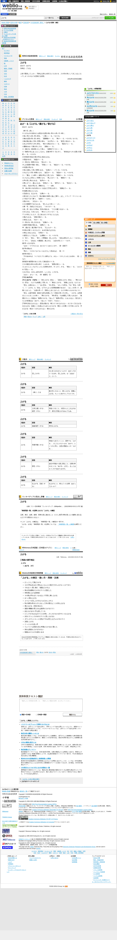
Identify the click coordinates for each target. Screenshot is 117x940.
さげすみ (27, 272)
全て (3, 48)
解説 (53, 510)
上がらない (62, 303)
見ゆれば (54, 251)
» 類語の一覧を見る (77, 314)
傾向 (38, 632)
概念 (89, 249)
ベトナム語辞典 (97, 875)
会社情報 (74, 860)
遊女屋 (33, 149)
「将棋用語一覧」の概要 (66, 524)
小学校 (57, 411)
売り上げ (51, 619)
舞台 (53, 282)
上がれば (89, 145)
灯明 (40, 233)
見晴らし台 (48, 290)
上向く (40, 316)
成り (78, 515)
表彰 (35, 217)
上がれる (89, 150)
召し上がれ (61, 373)
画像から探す (33, 860)
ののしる (34, 272)
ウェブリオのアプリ (35, 858)
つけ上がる (67, 614)
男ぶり (50, 178)
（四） (30, 131)
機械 (30, 608)
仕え (34, 235)
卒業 (33, 445)
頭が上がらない (33, 303)
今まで (26, 172)
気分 (68, 183)
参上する (48, 240)
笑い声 (36, 624)
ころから (42, 151)
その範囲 (27, 204)
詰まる (51, 652)
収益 (25, 159)
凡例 (60, 119)
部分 (40, 133)
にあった (34, 151)
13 (23, 261)
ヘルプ (114, 1)
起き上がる (28, 611)
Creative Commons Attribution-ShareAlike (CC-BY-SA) (47, 809)
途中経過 (33, 293)
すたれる (27, 212)
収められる (46, 157)
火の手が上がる (92, 106)
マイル (40, 614)
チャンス (32, 616)
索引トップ (42, 56)
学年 (50, 426)
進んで (32, 141)
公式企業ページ (76, 858)
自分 (26, 616)
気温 (58, 172)
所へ (35, 138)
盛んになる (36, 183)
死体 (35, 627)
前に (44, 515)
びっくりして (29, 582)
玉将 (21, 515)
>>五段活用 (78, 654)
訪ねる (33, 240)
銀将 (35, 515)
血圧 (46, 172)
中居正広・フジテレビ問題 (96, 232)
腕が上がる (90, 102)
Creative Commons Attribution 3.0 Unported (41, 822)
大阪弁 (24, 359)
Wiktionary (75, 550)
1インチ (27, 614)
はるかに (91, 255)
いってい (40, 267)
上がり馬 (89, 128)
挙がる (27, 162)
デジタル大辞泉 (28, 119)
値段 (40, 175)
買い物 (34, 587)
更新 (79, 79)
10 (23, 243)
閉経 (65, 446)
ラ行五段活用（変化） (37, 22)
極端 (89, 252)
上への (50, 288)
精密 (89, 226)
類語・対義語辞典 (14, 1)
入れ (45, 601)
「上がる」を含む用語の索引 (30, 779)
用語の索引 (50, 56)
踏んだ (42, 306)
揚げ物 (34, 227)
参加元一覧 (112, 14)
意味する (38, 76)
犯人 (43, 162)
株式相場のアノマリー (28, 749)
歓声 (41, 180)
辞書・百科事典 (9, 97)
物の (25, 138)
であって (52, 298)
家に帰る (62, 463)
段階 (28, 165)
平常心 (50, 188)
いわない (71, 298)
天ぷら (47, 227)
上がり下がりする (93, 93)
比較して (30, 170)
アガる (28, 68)
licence (38, 848)
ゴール (63, 443)
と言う (66, 466)
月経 (31, 206)
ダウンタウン (29, 619)
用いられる (72, 295)
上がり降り (90, 125)
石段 (59, 280)
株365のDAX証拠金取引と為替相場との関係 (36, 758)
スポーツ (7, 84)
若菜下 (65, 246)
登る (51, 280)
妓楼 (49, 149)
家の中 (35, 146)
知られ (43, 214)
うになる (55, 214)
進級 (33, 426)
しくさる (48, 272)
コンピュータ (8, 55)
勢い (25, 183)
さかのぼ (30, 243)
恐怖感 (37, 593)
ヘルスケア (7, 79)
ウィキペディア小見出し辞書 (33, 497)
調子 (56, 183)
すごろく (30, 196)
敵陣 (74, 515)
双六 (25, 196)
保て (48, 73)
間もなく (41, 585)
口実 (89, 242)
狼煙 (39, 298)
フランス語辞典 (97, 869)
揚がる (27, 149)
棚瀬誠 (90, 229)
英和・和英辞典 (25, 1)
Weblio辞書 (22, 806)
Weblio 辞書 (106, 1)
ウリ (53, 209)
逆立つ (29, 254)
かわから (58, 371)
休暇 (29, 603)
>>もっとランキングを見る (106, 259)
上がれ (88, 143)
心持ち (43, 73)
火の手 (50, 141)
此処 (32, 306)
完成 (41, 483)
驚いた (55, 627)
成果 (41, 225)
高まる (29, 316)
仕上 (32, 193)
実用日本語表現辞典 (30, 56)
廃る (37, 652)
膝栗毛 (45, 274)
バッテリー (48, 212)
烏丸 (67, 151)
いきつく (27, 267)
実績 (29, 225)
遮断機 (45, 138)
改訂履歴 (79, 811)
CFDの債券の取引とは (28, 742)
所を (44, 293)
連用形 (31, 261)
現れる (35, 225)
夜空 (62, 141)
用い (44, 282)
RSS (66, 886)
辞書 (4, 1)
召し (50, 238)
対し (67, 293)
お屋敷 (42, 235)
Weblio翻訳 (96, 864)
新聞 (53, 264)
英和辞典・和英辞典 (99, 862)
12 (23, 254)
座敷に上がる (68, 282)
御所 (26, 151)
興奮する (42, 186)
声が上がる (90, 97)
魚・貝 (26, 209)
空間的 (54, 288)
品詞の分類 (13, 22)
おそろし (46, 251)
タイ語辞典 (96, 873)
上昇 (44, 316)
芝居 (35, 606)
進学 (36, 426)
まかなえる (36, 204)
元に (40, 157)
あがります (60, 469)
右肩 (47, 170)
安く (52, 204)
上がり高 (89, 130)
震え (26, 269)
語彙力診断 (8, 171)
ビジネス (7, 50)
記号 (3, 156)
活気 (41, 619)
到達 (80, 293)
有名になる (27, 220)
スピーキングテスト (11, 173)
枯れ (46, 209)
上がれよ (89, 147)
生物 (5, 86)
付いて (41, 261)
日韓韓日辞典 (46, 1)
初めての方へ (104, 14)
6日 (77, 79)
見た (39, 627)
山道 (35, 290)
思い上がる (49, 616)
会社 (50, 463)
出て (56, 441)
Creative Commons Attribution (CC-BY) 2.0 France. (43, 819)
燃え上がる (33, 598)
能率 (42, 608)
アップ (34, 316)
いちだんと (27, 178)
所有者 (26, 157)
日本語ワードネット (24, 839)
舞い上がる (53, 595)
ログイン (96, 1)
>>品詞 (72, 654)
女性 (60, 446)
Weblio (21, 811)
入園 (36, 408)
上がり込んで (90, 123)
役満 (40, 199)
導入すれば (37, 608)
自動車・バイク (9, 61)
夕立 (34, 201)
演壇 (26, 621)
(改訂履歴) (79, 806)
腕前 (62, 178)
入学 (33, 408)
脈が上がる (51, 308)
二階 (44, 136)
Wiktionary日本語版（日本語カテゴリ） (37, 548)
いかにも (91, 239)
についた (32, 214)
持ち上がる (61, 603)
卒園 (36, 445)
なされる (53, 230)
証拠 (44, 222)
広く (39, 214)
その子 (27, 585)
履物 (25, 146)
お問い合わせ (54, 858)
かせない (41, 595)
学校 (43, 165)
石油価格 (31, 590)
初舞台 (62, 188)
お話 (55, 240)
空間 (38, 141)
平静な (39, 73)
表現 (42, 76)
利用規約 (10, 864)
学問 (5, 71)
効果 (25, 225)
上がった (28, 290)
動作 (28, 264)
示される (37, 222)
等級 (33, 165)
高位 (31, 157)
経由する (40, 293)
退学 (66, 441)
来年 (53, 411)
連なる (41, 652)
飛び (35, 582)
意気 (44, 183)
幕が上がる (28, 606)
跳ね (28, 248)
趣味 (5, 81)
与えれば (34, 614)
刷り (58, 264)
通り (76, 151)
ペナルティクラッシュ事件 (96, 236)
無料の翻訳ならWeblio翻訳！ (33, 7)
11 (23, 248)
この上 (70, 408)
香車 (39, 515)
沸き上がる (31, 593)
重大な (50, 603)
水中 (29, 144)
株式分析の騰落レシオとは (30, 733)
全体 (33, 133)
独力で (52, 585)
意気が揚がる (44, 303)
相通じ (39, 282)
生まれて (35, 585)
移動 (58, 288)
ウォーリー (28, 627)
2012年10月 (72, 79)
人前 (21, 73)
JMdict (32, 846)
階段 (30, 629)
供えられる (32, 233)
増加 (25, 316)
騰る (28, 175)
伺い (59, 240)
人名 (5, 91)
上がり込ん (90, 120)
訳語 (33, 367)
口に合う (52, 371)
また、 (63, 196)
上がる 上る (90, 140)
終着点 (29, 301)
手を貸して (39, 611)
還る (54, 652)
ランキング (54, 119)
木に (50, 285)
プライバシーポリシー (14, 866)
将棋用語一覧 (26, 510)
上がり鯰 (89, 133)
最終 (44, 196)
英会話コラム (8, 163)
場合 (56, 293)
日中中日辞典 (36, 1)
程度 (25, 167)
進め (47, 515)
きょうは (73, 466)
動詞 (20, 22)
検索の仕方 (11, 860)
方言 (5, 94)
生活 (5, 76)
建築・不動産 (8, 68)
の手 (37, 157)
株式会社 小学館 (23, 798)
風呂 (63, 144)
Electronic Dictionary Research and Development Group (79, 846)
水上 (25, 144)
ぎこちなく (76, 73)
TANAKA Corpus (7, 817)
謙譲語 (41, 240)
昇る (26, 282)
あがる (27, 566)
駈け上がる (90, 110)
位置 (45, 133)
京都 (47, 151)
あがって (71, 371)
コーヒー (28, 601)
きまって (43, 603)
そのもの (27, 133)
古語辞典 (54, 1)
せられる (34, 180)
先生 (61, 238)
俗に (25, 186)
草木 (41, 209)
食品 (5, 89)
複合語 (46, 261)
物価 (58, 175)
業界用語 (7, 53)
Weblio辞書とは (12, 858)
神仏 (25, 230)
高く (28, 180)
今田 (62, 408)
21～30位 (104, 222)
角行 (26, 515)
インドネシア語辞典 (99, 872)
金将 (30, 515)
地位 (55, 165)
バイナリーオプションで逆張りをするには (35, 724)
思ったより (47, 204)
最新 (26, 608)
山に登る (43, 285)
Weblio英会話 (9, 166)
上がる (74, 811)
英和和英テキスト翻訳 (31, 696)
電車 (5, 58)
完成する (27, 193)
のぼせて (45, 188)
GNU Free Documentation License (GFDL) (44, 804)
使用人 (26, 235)
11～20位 (96, 222)
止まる (39, 206)
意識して (49, 293)
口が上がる (26, 306)
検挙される (35, 162)
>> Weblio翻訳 (110, 263)
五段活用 (26, 22)
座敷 (46, 146)
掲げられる (27, 217)
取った (69, 515)
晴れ (68, 267)
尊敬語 (45, 238)
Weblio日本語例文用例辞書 (32, 573)
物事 (25, 191)
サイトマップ (12, 867)
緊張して (28, 73)
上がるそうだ (90, 138)
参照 (32, 566)
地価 (41, 587)
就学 (33, 411)
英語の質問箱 (8, 168)
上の (25, 165)
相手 (60, 515)
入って (39, 149)
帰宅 (33, 466)
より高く (48, 175)
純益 (35, 159)
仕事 (41, 193)
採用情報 (74, 862)
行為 (46, 230)
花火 (67, 141)
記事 (35, 510)
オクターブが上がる (74, 303)
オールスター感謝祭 (94, 245)
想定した (48, 590)
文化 (5, 73)
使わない (33, 285)
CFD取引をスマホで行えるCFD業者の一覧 (35, 767)
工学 (5, 66)
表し (32, 222)
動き (28, 141)
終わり (31, 191)
